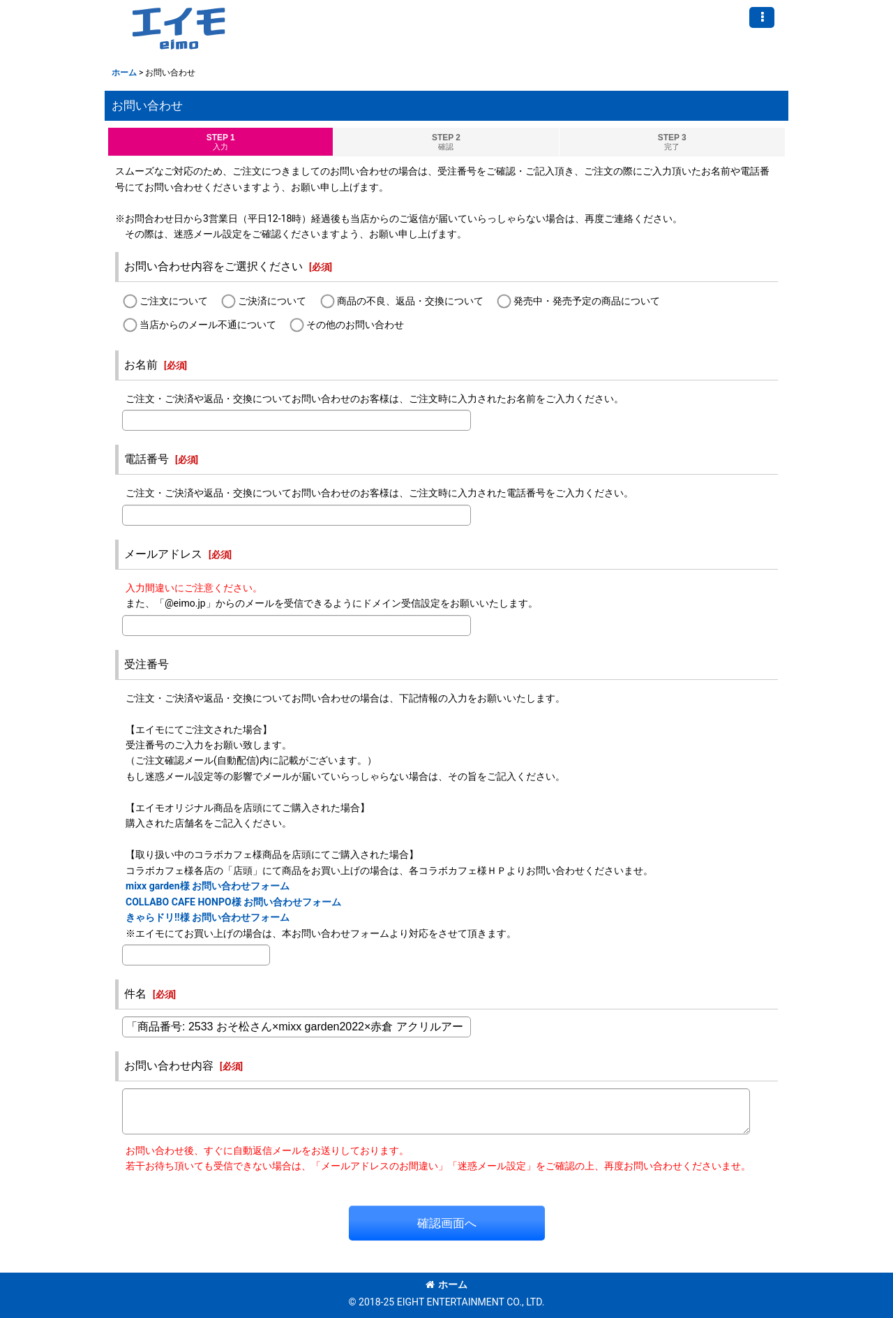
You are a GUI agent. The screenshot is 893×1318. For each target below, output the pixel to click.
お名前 (141, 364)
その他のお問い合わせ (355, 324)
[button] (761, 17)
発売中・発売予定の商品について (586, 301)
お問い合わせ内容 (168, 1065)
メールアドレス (163, 554)
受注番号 (146, 664)
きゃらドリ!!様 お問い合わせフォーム (208, 917)
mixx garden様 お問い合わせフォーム (208, 885)
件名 (135, 993)
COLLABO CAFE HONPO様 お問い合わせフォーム (233, 902)
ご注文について (174, 301)
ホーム (446, 1284)
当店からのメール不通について (208, 324)
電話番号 (146, 459)
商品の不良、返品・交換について (410, 301)
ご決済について (272, 301)
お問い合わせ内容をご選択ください (213, 266)
